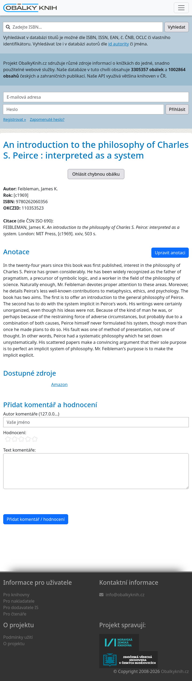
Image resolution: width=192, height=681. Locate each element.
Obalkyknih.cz (175, 671)
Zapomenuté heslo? (47, 119)
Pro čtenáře (14, 614)
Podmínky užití (18, 637)
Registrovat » (14, 119)
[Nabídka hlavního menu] (181, 7)
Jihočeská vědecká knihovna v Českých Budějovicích (128, 659)
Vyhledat (176, 27)
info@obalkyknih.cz (125, 595)
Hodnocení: (14, 433)
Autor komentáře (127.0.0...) (31, 414)
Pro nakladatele (18, 601)
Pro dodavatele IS (21, 607)
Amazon (59, 384)
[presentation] (44, 501)
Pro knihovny (16, 595)
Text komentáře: (19, 450)
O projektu (14, 644)
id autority (118, 44)
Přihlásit (177, 109)
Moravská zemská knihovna (119, 642)
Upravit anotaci (170, 253)
